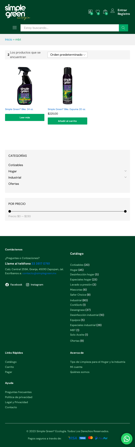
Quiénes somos (79, 372)
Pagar (8, 372)
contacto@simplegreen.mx (39, 273)
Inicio (8, 39)
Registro (124, 14)
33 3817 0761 (40, 264)
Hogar (12, 171)
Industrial (14, 177)
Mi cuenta (76, 367)
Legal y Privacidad (16, 402)
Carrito (9, 367)
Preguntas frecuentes (18, 392)
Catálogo (11, 362)
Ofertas (13, 184)
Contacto (11, 407)
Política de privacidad (18, 397)
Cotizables (15, 165)
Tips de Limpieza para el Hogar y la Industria (97, 362)
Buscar (123, 27)
